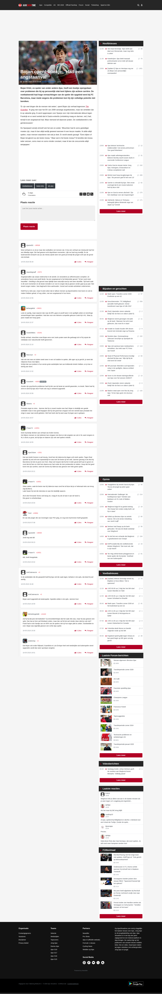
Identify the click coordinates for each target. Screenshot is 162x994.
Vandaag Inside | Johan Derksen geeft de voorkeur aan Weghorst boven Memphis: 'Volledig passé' (119, 771)
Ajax (40, 5)
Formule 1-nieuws (89, 943)
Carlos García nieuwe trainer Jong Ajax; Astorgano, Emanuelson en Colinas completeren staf (118, 167)
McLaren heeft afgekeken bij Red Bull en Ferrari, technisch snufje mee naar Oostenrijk (127, 893)
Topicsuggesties (119, 716)
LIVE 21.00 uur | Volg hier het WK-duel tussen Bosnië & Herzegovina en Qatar (119, 613)
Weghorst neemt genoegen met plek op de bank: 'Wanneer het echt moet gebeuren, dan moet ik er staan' (119, 321)
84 (140, 356)
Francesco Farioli (120, 707)
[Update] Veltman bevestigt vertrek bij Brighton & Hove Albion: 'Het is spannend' (119, 581)
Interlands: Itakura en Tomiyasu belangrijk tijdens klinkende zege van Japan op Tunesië (119, 202)
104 (139, 536)
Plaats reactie (29, 226)
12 (140, 145)
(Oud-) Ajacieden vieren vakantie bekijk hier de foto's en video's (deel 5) (119, 312)
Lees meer (121, 211)
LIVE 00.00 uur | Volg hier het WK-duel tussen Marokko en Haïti (119, 590)
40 (140, 636)
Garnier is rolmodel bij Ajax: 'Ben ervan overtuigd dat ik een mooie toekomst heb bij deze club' (120, 185)
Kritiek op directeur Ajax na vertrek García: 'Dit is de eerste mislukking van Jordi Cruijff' (118, 519)
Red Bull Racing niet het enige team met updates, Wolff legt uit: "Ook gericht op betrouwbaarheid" (127, 857)
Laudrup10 (109, 814)
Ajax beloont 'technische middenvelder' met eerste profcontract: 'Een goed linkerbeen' (119, 148)
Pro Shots (86, 936)
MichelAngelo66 (33, 614)
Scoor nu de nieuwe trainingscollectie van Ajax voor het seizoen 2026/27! (119, 377)
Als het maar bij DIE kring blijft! (111, 810)
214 (139, 494)
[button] (138, 5)
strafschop (31, 641)
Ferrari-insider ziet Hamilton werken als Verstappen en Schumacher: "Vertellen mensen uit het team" (127, 905)
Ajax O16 (54, 956)
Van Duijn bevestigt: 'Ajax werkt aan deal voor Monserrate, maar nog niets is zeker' (119, 51)
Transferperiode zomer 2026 (123, 669)
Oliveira (29, 404)
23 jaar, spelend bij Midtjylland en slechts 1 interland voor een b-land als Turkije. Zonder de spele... (121, 821)
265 (139, 175)
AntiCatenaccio (31, 572)
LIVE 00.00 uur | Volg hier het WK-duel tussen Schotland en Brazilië (119, 597)
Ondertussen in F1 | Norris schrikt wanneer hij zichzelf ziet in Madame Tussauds (126, 869)
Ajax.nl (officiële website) (91, 940)
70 (140, 59)
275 (139, 192)
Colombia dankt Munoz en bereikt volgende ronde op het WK (118, 629)
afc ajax (50, 186)
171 (139, 200)
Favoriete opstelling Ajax (122, 688)
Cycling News (87, 946)
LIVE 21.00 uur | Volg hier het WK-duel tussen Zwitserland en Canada (119, 622)
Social (87, 5)
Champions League (120, 697)
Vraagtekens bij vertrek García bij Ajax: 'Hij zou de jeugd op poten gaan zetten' (120, 487)
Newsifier (86, 933)
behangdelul (30, 308)
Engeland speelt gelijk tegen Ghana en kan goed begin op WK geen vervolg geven (120, 638)
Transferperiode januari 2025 (124, 744)
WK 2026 (60, 5)
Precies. (103, 832)
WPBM (107, 805)
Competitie (47, 5)
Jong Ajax (54, 943)
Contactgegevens (25, 933)
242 (139, 165)
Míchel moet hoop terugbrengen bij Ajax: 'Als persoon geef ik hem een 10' (119, 176)
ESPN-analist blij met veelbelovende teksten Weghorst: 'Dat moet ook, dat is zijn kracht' (119, 546)
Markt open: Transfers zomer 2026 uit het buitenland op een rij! (119, 605)
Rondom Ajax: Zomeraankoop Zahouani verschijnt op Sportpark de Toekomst (119, 338)
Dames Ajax (55, 946)
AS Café (116, 679)
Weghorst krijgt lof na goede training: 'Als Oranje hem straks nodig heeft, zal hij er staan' (119, 509)
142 (139, 391)
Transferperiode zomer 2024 (123, 725)
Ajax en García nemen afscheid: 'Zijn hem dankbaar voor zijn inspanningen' (119, 194)
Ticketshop (95, 5)
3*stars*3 (29, 428)
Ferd (29, 513)
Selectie (53, 933)
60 (140, 516)
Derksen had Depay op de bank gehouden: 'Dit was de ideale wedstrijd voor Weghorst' (119, 529)
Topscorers (54, 940)
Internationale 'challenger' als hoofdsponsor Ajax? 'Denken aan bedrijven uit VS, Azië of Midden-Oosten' (117, 498)
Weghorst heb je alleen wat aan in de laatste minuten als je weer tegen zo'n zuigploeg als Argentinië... (120, 800)
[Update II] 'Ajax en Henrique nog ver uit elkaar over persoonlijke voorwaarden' (119, 71)
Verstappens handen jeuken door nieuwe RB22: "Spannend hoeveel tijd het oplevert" (127, 881)
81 (140, 554)
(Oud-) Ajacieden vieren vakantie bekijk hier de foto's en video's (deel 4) (119, 384)
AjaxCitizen (32, 452)
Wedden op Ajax (88, 949)
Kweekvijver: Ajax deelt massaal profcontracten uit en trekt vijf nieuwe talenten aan (119, 61)
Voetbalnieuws (27, 186)
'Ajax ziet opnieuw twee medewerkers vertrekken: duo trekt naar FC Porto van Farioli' (119, 348)
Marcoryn (29, 355)
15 (140, 544)
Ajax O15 (54, 959)
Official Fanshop (70, 5)
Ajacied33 (29, 245)
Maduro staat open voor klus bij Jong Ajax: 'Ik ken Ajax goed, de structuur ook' (119, 393)
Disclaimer (22, 940)
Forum (81, 5)
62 (140, 183)
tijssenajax (109, 826)
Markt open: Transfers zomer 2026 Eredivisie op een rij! (118, 295)
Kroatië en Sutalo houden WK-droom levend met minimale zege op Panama (119, 330)
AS (54, 5)
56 (140, 484)
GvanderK (29, 381)
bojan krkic (40, 186)
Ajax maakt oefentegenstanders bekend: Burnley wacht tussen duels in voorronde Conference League (119, 158)
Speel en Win (105, 5)
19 (140, 507)
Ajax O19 (54, 949)
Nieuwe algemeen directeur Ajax (125, 660)
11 (140, 319)
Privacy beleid (23, 943)
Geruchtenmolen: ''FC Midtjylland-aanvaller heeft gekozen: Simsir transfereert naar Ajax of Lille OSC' (118, 304)
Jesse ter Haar (49, 82)
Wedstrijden (55, 936)
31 (140, 155)
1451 (139, 68)
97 (140, 294)
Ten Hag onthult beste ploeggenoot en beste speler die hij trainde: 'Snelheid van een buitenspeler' (119, 556)
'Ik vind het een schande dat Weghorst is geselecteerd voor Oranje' (119, 537)
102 (139, 336)
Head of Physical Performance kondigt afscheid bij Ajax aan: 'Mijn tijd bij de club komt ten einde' (119, 358)
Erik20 (107, 793)
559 (139, 301)
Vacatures (22, 936)
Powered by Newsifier (81, 970)
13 (140, 376)
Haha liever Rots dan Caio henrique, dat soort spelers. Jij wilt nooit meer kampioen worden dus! (121, 842)
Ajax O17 (54, 953)
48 (140, 49)
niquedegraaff (31, 272)
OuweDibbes (30, 333)
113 (139, 346)
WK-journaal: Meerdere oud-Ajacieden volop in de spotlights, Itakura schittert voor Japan (119, 368)
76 (140, 578)
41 (140, 603)
